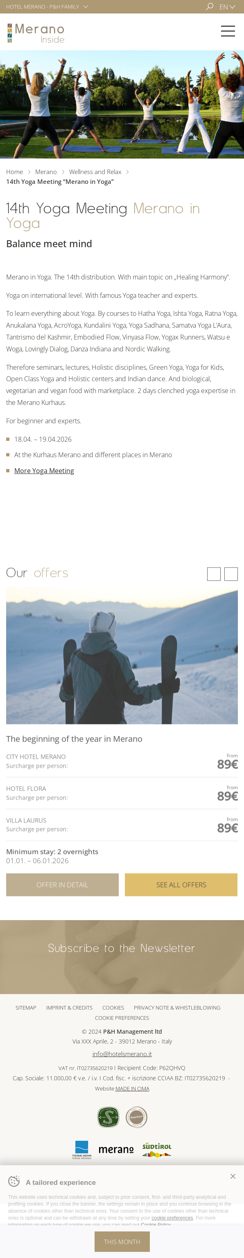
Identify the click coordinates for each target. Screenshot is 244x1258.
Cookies (113, 1007)
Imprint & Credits (69, 1007)
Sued (108, 1117)
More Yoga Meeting (44, 470)
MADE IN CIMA (132, 1088)
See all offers (181, 893)
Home (14, 172)
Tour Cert (136, 1117)
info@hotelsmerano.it (122, 1054)
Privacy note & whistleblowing (177, 1007)
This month (122, 1242)
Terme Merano (81, 1150)
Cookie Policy (155, 1225)
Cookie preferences (122, 1017)
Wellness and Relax (95, 172)
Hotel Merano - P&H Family (42, 6)
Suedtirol (157, 1150)
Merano (36, 33)
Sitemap (26, 1007)
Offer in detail (62, 893)
